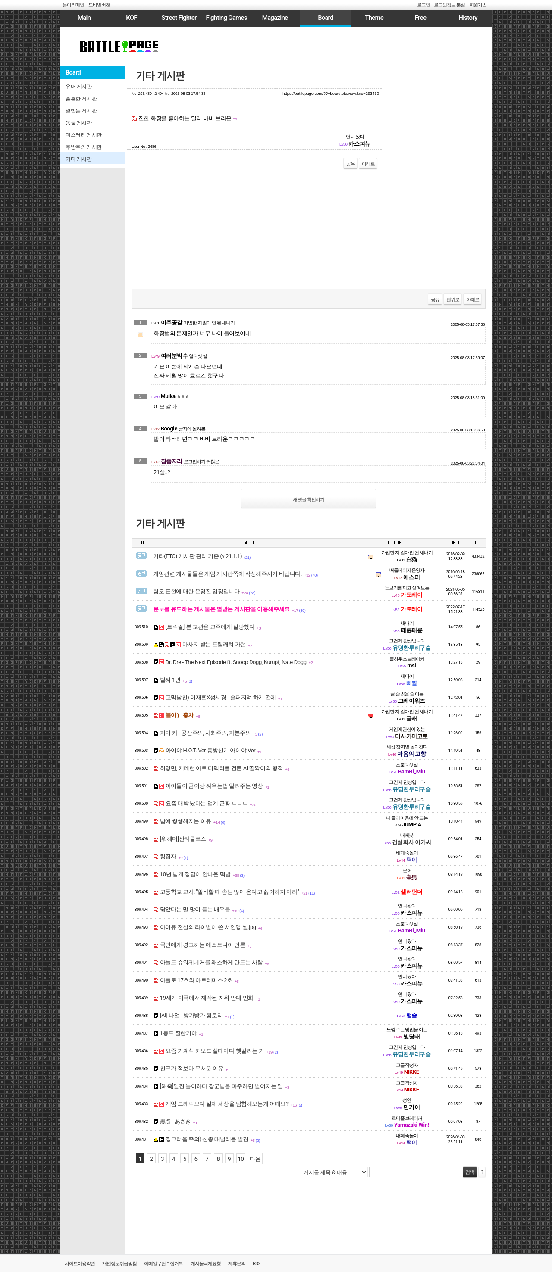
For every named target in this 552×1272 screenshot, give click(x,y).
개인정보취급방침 (119, 1263)
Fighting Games (226, 18)
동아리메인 (73, 5)
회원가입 (477, 5)
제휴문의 (236, 1263)
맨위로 (452, 299)
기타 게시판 (160, 76)
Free (420, 18)
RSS (256, 1263)
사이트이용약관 (80, 1263)
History (467, 18)
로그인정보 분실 (449, 5)
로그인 (423, 5)
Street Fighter (178, 18)
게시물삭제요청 (206, 1263)
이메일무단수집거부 (163, 1263)
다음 (255, 1159)
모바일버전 (99, 5)
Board (325, 17)
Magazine (275, 18)
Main (84, 18)
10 (241, 1159)
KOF (131, 18)
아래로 (368, 164)
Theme (374, 18)
